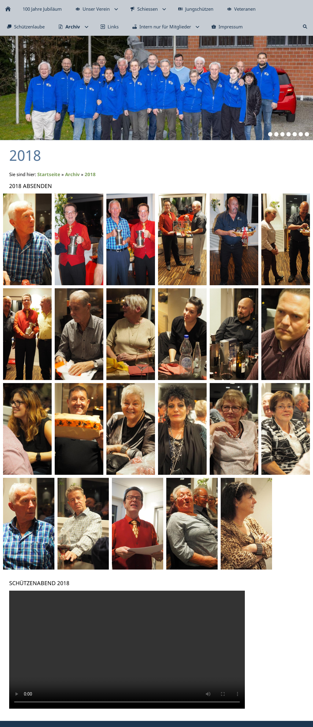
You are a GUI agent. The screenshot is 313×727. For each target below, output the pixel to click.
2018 (90, 174)
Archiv (72, 174)
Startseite (48, 174)
